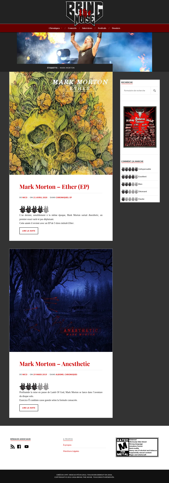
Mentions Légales (71, 451)
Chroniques (54, 28)
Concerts (72, 28)
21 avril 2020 (40, 197)
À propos (67, 445)
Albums (60, 374)
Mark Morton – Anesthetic (54, 363)
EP (71, 197)
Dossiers (116, 28)
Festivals (102, 28)
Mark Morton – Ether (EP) (54, 186)
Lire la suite (28, 231)
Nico (24, 197)
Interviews (87, 28)
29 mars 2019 (40, 374)
